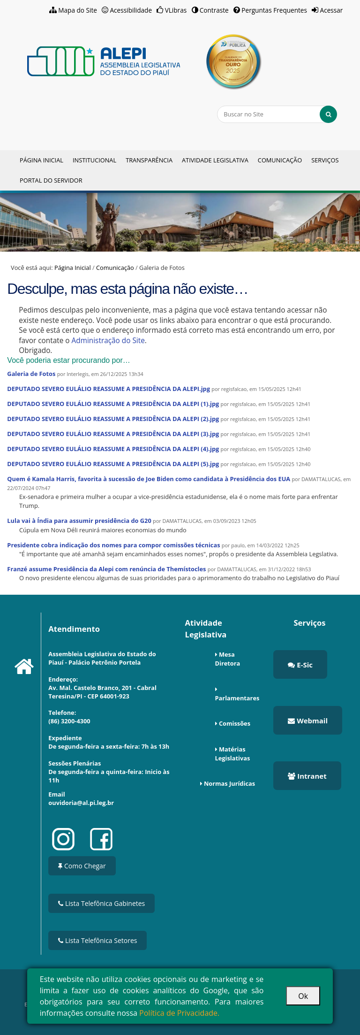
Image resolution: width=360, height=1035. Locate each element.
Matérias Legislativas (232, 753)
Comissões (234, 723)
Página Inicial (41, 160)
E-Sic (300, 664)
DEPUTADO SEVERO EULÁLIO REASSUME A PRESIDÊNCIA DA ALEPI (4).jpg (113, 449)
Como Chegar (81, 865)
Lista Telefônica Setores (97, 940)
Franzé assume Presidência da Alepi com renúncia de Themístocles (106, 569)
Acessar (331, 10)
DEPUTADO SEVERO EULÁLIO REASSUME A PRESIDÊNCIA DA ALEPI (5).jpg (113, 464)
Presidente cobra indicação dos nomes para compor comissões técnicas (113, 545)
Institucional (94, 160)
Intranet (307, 776)
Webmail (308, 720)
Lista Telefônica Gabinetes (101, 903)
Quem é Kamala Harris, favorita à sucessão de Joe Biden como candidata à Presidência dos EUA (148, 479)
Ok (303, 996)
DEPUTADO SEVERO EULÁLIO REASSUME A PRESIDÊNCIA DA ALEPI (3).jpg (113, 433)
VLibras (176, 10)
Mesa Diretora (227, 658)
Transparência (149, 160)
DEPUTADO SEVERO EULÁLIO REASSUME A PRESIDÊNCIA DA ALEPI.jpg (108, 388)
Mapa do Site (77, 10)
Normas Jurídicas (229, 783)
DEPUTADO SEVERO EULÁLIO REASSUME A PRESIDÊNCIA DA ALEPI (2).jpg (113, 418)
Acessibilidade (131, 10)
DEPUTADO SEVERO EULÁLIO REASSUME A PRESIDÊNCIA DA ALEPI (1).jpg (113, 403)
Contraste (214, 10)
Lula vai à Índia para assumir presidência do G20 (79, 520)
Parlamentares (237, 698)
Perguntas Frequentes (274, 10)
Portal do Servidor (51, 180)
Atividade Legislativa (215, 160)
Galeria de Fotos (31, 373)
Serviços (324, 160)
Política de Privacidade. (179, 1013)
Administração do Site (108, 340)
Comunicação (280, 160)
